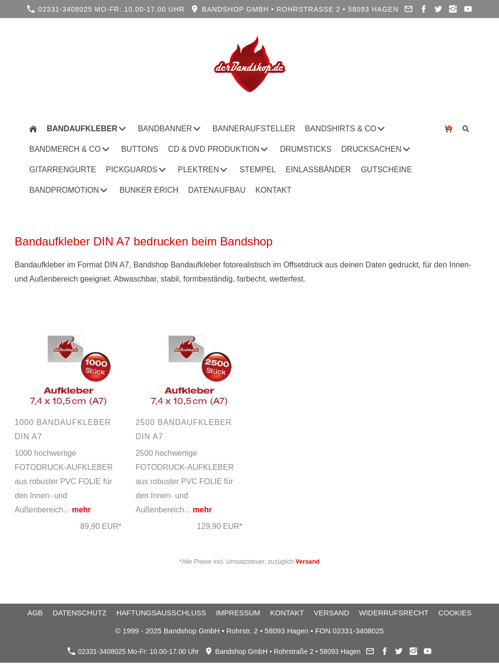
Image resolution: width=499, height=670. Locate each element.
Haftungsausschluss (161, 613)
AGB (35, 613)
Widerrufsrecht (394, 613)
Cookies (454, 613)
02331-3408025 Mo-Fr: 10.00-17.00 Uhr (106, 9)
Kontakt (287, 613)
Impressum (238, 613)
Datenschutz (80, 613)
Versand (307, 561)
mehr (81, 510)
